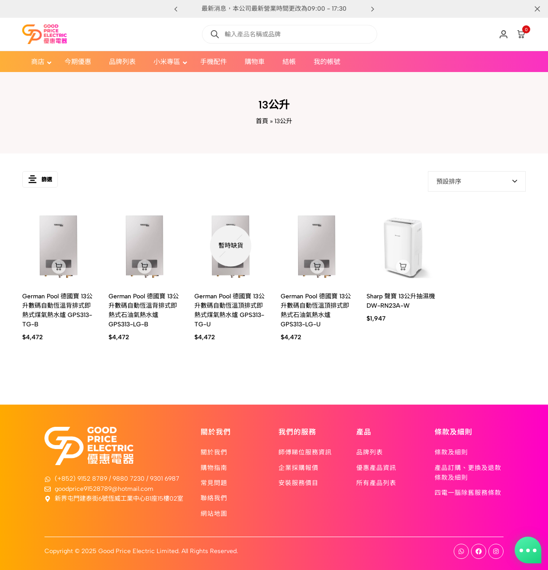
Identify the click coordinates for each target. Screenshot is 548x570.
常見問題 (214, 482)
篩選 (40, 181)
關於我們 (214, 451)
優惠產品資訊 (376, 467)
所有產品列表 (376, 482)
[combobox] (477, 181)
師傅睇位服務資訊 (305, 451)
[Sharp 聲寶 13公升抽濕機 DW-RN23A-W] (403, 245)
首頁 (262, 121)
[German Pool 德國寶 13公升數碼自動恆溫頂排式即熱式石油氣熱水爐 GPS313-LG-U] (317, 245)
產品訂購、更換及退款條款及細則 (468, 472)
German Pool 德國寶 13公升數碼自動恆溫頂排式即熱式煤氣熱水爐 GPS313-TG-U (229, 310)
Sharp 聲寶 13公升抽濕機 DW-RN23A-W (401, 301)
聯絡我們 (214, 497)
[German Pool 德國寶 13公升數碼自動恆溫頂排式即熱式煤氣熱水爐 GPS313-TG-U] (230, 245)
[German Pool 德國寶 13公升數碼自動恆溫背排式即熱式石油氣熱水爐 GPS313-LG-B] (145, 245)
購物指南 (214, 467)
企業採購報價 (298, 467)
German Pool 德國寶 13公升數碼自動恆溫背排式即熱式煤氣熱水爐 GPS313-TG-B (57, 310)
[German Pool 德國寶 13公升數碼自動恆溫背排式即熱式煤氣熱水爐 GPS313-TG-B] (58, 245)
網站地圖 (214, 513)
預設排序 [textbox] (448, 181)
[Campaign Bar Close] (532, 9)
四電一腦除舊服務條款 (468, 492)
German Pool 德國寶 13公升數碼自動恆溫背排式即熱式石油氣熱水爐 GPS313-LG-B (144, 310)
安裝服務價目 (298, 482)
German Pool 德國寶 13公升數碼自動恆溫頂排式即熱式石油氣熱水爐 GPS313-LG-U (316, 310)
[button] (372, 9)
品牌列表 (369, 451)
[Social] (461, 551)
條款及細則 (451, 451)
